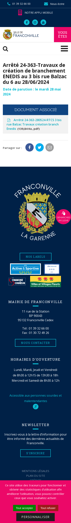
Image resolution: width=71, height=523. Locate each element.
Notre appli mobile (35, 12)
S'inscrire (35, 453)
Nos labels (35, 256)
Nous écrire (54, 4)
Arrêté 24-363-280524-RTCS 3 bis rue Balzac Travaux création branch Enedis (34, 124)
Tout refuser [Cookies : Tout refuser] (48, 508)
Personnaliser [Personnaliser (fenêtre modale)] (35, 517)
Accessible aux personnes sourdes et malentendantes (35, 400)
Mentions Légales (35, 471)
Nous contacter (35, 343)
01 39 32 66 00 (39, 328)
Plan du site (35, 475)
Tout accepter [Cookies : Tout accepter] (24, 508)
